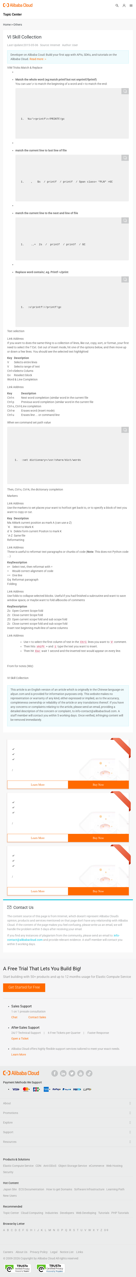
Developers (67, 1213)
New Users (10, 1195)
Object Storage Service (72, 1165)
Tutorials (103, 1213)
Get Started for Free (24, 987)
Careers (8, 1252)
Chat (14, 1017)
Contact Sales (37, 1017)
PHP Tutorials (120, 1213)
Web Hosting (114, 1165)
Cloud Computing (32, 1213)
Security (8, 1172)
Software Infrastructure (89, 1189)
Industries (51, 1213)
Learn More (37, 784)
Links (79, 1252)
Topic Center (11, 1213)
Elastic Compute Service (18, 1165)
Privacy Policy (39, 1252)
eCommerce (96, 1165)
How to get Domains (59, 1189)
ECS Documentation (31, 1189)
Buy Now (98, 784)
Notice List (67, 1252)
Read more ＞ (38, 59)
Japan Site (10, 1189)
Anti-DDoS (49, 1165)
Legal (53, 1252)
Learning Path (115, 1189)
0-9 (106, 1230)
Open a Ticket (20, 1038)
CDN (38, 1165)
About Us (21, 1252)
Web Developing (86, 1213)
